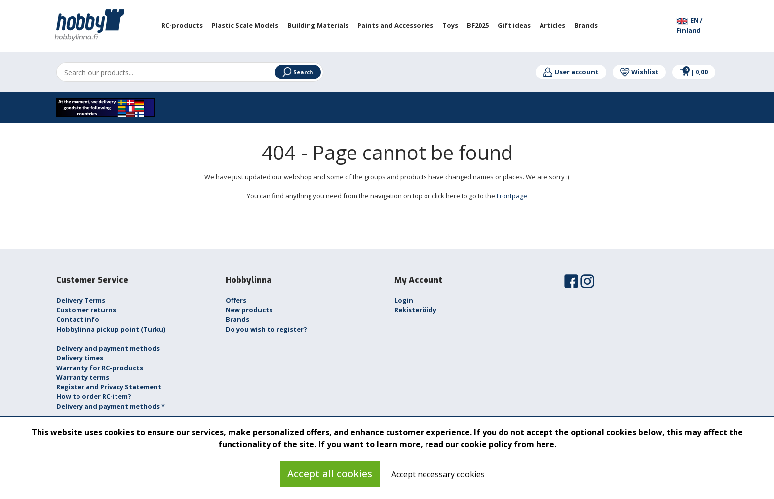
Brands (237, 319)
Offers (236, 300)
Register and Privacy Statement (108, 387)
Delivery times (79, 357)
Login (403, 300)
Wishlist (639, 71)
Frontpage (512, 196)
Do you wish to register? (266, 329)
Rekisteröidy (415, 310)
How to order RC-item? (93, 396)
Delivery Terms (80, 300)
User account (571, 71)
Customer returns (86, 310)
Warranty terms (82, 377)
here (545, 444)
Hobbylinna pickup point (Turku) (110, 329)
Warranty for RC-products (99, 367)
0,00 (694, 71)
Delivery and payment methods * (110, 406)
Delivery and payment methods (108, 348)
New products (249, 310)
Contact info (77, 319)
